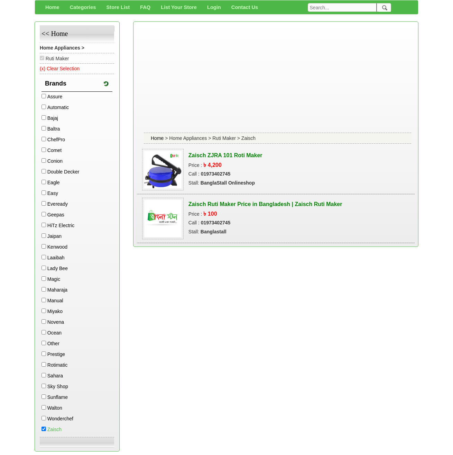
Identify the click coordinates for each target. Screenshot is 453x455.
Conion (55, 161)
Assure (55, 96)
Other (53, 343)
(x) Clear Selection (60, 68)
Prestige (56, 354)
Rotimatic (57, 365)
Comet (54, 150)
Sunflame (57, 397)
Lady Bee (57, 268)
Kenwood (57, 247)
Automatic (58, 107)
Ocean (54, 333)
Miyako (55, 311)
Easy (52, 193)
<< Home (54, 33)
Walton (54, 408)
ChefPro (56, 139)
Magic (53, 279)
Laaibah (56, 257)
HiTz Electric (61, 225)
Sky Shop (57, 386)
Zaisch (54, 429)
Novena (55, 322)
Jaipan (54, 236)
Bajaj (52, 118)
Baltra (53, 129)
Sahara (55, 375)
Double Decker (63, 172)
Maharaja (57, 290)
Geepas (55, 214)
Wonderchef (60, 418)
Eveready (57, 204)
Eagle (53, 182)
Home (158, 138)
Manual (55, 300)
